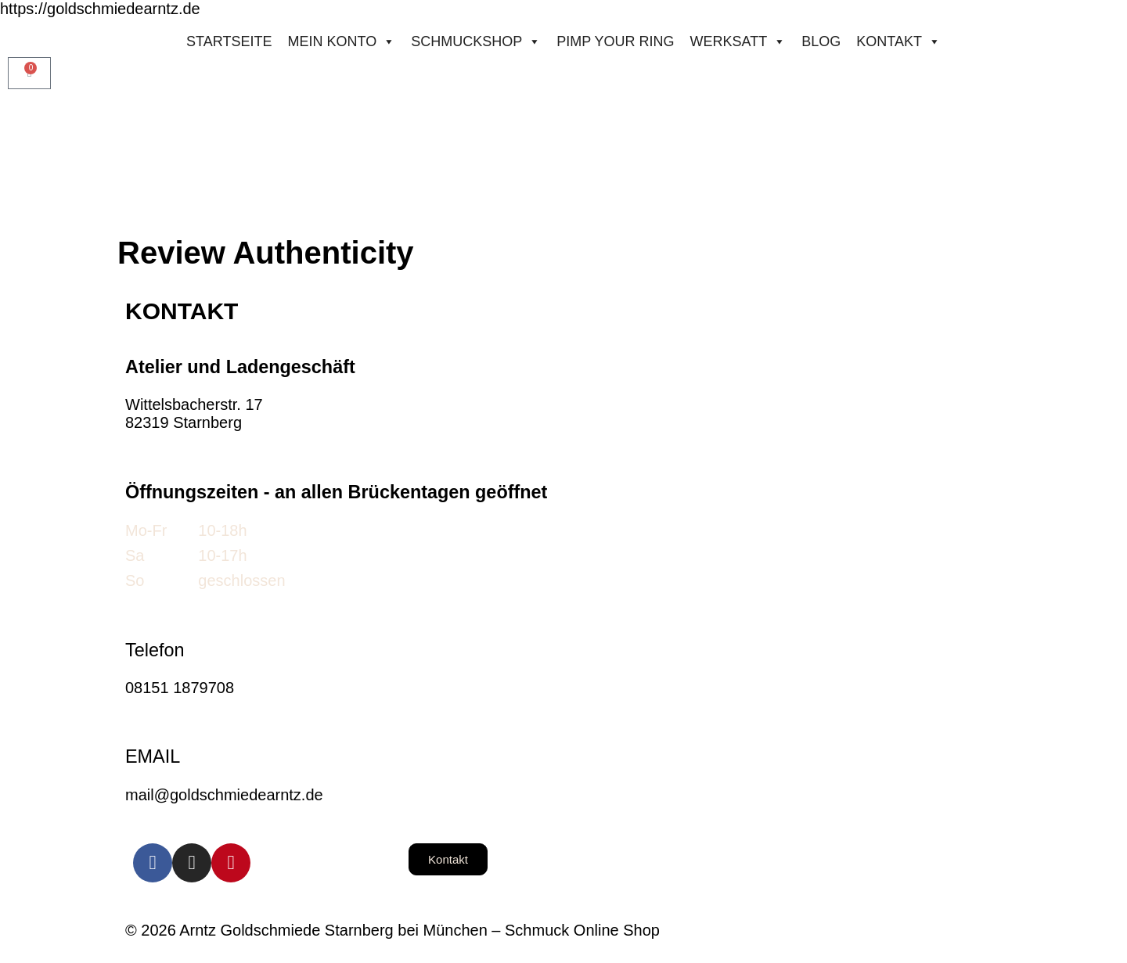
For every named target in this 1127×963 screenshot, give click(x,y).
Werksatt (738, 41)
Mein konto (341, 41)
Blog (821, 41)
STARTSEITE (229, 41)
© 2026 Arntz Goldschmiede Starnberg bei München (306, 930)
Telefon (154, 650)
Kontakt (898, 41)
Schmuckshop (476, 41)
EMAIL (152, 756)
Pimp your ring (615, 41)
